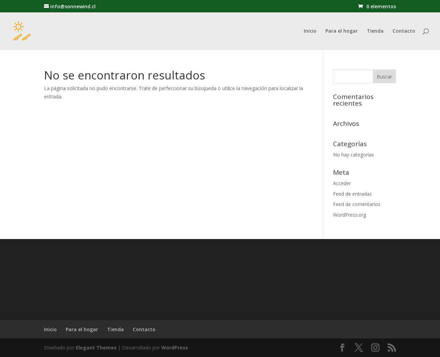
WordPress (174, 347)
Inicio (310, 31)
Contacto (404, 31)
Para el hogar (341, 31)
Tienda (375, 31)
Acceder (342, 183)
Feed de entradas (352, 194)
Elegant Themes (96, 347)
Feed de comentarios (356, 204)
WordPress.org (349, 215)
